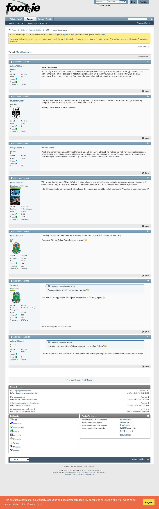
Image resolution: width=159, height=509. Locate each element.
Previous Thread (73, 380)
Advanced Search (143, 23)
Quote (145, 91)
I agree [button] (148, 502)
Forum (30, 19)
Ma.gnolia (17, 439)
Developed (68, 475)
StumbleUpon (19, 427)
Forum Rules (125, 435)
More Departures (24, 52)
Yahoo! (16, 451)
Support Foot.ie (45, 19)
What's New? (16, 19)
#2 (148, 96)
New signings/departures (20, 391)
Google (16, 431)
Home (134, 459)
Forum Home (14, 23)
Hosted (76, 475)
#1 (148, 61)
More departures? (17, 397)
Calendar (29, 23)
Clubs (22, 30)
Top (147, 459)
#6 (148, 281)
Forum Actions (39, 23)
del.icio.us (17, 423)
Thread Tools (142, 57)
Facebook (17, 435)
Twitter (16, 443)
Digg (15, 420)
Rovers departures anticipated (22, 409)
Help (133, 2)
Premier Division (35, 30)
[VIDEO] (123, 428)
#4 (148, 178)
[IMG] (122, 425)
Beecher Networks (87, 475)
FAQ (22, 23)
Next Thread (87, 380)
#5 (148, 231)
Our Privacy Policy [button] (32, 504)
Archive (142, 459)
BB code (123, 420)
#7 (148, 337)
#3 (148, 143)
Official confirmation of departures (24, 403)
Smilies (123, 422)
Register (143, 2)
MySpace (17, 447)
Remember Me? (104, 5)
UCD (47, 30)
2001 (81, 470)
